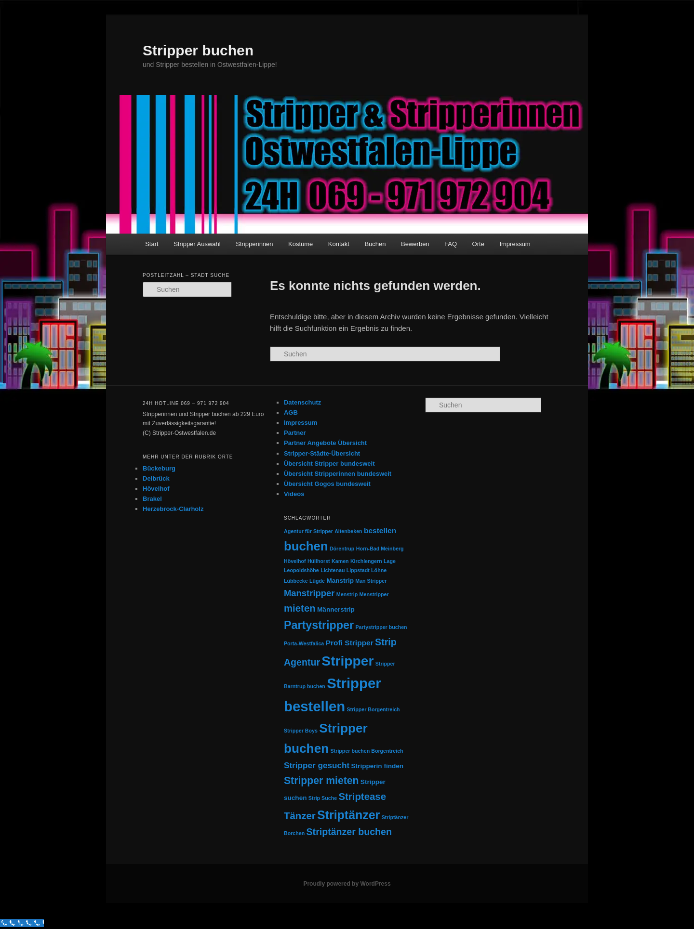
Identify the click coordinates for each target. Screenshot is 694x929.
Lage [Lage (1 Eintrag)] (390, 561)
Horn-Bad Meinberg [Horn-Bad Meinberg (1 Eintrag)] (380, 548)
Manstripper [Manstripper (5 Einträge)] (309, 593)
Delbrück (156, 478)
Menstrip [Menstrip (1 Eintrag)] (347, 594)
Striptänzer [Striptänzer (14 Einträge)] (348, 815)
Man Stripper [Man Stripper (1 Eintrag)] (371, 581)
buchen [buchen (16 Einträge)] (306, 546)
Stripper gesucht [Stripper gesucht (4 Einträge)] (316, 765)
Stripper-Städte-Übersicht (322, 453)
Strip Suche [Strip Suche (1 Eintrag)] (322, 798)
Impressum (514, 244)
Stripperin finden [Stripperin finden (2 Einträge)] (377, 766)
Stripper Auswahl (197, 244)
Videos (294, 493)
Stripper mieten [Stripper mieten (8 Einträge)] (321, 780)
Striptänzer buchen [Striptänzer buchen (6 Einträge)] (349, 831)
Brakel (152, 498)
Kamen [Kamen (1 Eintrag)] (340, 561)
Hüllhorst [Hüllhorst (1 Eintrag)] (318, 561)
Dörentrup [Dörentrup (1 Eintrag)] (342, 548)
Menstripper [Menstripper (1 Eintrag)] (374, 594)
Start (151, 244)
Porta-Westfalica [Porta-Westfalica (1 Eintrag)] (304, 643)
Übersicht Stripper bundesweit (329, 463)
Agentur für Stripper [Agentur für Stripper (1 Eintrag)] (308, 531)
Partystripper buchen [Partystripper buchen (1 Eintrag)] (381, 627)
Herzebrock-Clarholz (173, 508)
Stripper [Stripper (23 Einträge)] (347, 660)
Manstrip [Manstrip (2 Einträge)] (340, 580)
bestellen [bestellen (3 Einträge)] (380, 530)
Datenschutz (302, 402)
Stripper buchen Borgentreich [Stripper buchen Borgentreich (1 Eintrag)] (367, 751)
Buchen (375, 244)
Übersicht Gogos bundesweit (327, 483)
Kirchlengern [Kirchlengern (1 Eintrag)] (366, 561)
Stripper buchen (198, 50)
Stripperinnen (254, 244)
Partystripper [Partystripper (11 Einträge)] (319, 625)
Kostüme (300, 244)
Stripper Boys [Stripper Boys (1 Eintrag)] (301, 730)
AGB (291, 412)
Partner (295, 432)
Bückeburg (159, 468)
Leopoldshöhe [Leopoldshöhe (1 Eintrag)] (301, 570)
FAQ (450, 244)
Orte (478, 244)
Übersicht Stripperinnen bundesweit (337, 473)
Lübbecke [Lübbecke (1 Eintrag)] (296, 581)
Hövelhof (156, 488)
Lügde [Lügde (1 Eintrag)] (317, 581)
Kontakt (338, 244)
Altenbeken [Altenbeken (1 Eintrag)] (348, 531)
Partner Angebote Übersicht (325, 442)
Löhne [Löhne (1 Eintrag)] (379, 570)
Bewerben (415, 244)
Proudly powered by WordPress (346, 883)
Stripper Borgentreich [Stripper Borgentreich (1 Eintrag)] (373, 709)
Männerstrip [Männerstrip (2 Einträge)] (336, 609)
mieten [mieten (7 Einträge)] (300, 608)
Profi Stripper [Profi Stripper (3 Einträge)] (350, 643)
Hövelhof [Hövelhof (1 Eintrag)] (295, 561)
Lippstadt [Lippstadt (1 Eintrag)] (358, 570)
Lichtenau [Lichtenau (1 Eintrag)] (332, 570)
